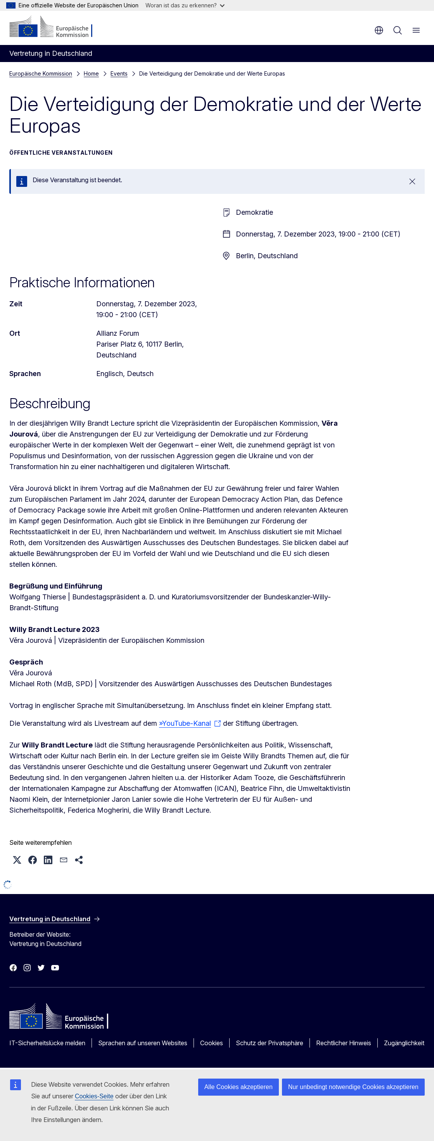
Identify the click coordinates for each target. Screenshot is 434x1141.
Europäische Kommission (40, 73)
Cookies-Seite (94, 1096)
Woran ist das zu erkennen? (185, 5)
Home (91, 73)
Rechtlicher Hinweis (343, 1043)
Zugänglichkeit (404, 1043)
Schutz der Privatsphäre (269, 1043)
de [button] (379, 30)
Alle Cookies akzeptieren (238, 1087)
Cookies (211, 1043)
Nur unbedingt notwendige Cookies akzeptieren (353, 1087)
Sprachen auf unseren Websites (142, 1043)
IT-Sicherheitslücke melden (47, 1043)
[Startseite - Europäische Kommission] (56, 27)
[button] (17, 860)
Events (119, 73)
